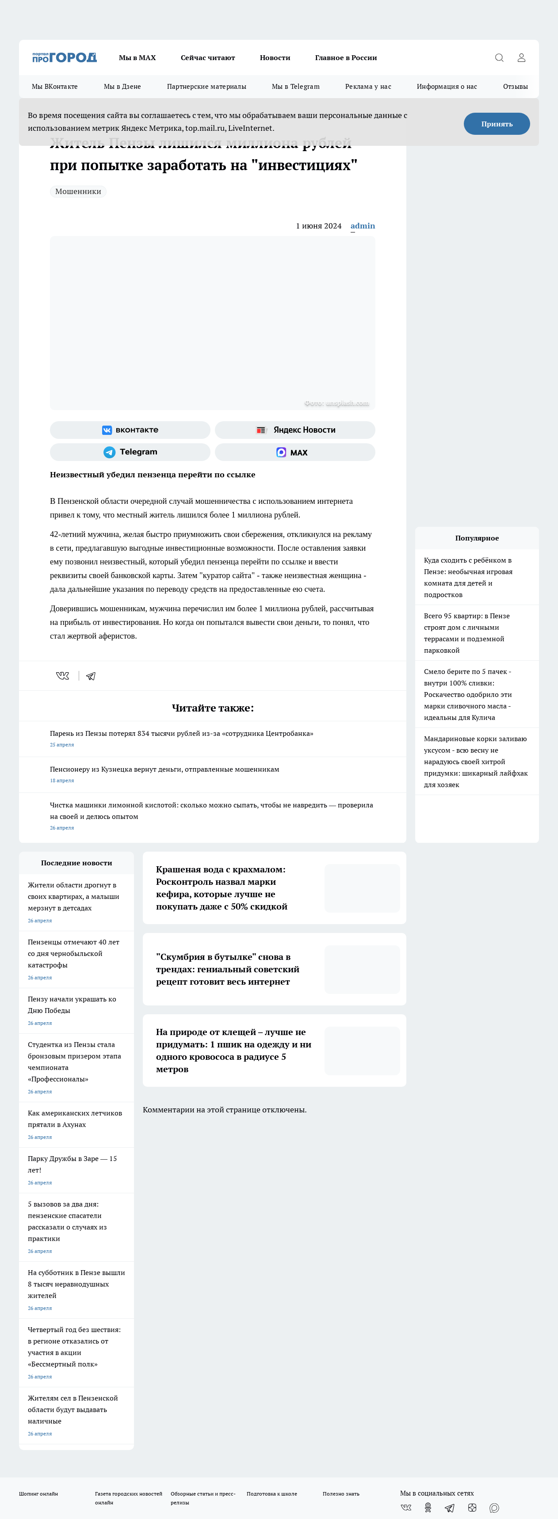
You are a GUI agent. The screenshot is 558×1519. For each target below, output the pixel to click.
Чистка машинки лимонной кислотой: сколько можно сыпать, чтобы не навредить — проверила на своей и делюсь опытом (212, 817)
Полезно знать (341, 1168)
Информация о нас (447, 86)
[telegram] (94, 676)
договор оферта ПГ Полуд (51, 1416)
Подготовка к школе (272, 1168)
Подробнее (293, 1446)
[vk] (63, 676)
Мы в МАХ (137, 57)
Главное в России (346, 57)
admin (363, 226)
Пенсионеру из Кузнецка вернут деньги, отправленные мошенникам (212, 775)
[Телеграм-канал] (130, 452)
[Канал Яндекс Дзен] (472, 1183)
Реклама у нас (368, 86)
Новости (275, 57)
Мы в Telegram (296, 86)
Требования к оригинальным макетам (66, 1218)
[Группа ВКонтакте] (130, 430)
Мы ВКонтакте (55, 86)
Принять (497, 123)
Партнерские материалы (206, 86)
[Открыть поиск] (499, 57)
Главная (251, 1218)
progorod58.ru (152, 1327)
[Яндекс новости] (295, 430)
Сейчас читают (208, 57)
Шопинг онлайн (38, 1168)
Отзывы (515, 86)
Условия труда (148, 1218)
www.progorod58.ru (87, 1241)
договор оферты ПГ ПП (48, 1424)
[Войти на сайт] (521, 57)
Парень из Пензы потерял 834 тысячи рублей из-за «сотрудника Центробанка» (212, 739)
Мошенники (78, 191)
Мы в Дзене (122, 86)
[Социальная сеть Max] (295, 452)
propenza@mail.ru (135, 1267)
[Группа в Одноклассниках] (428, 1183)
